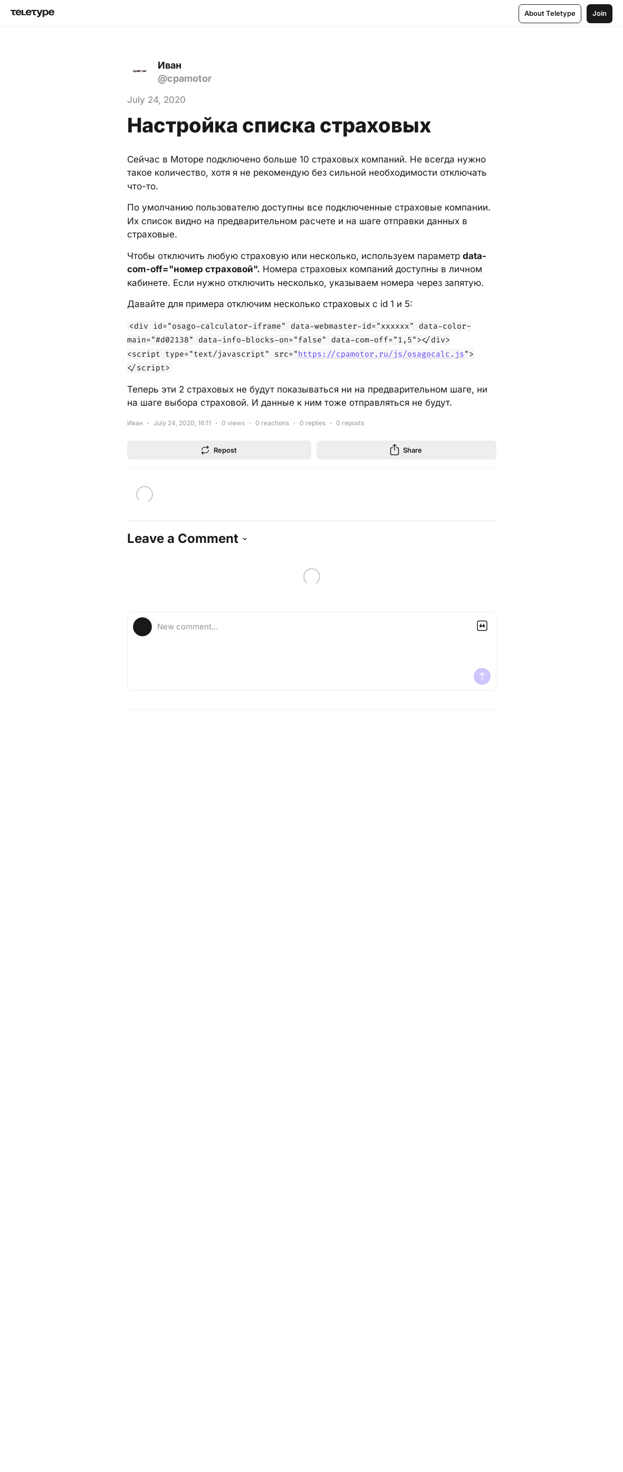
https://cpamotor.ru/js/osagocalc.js (381, 354)
